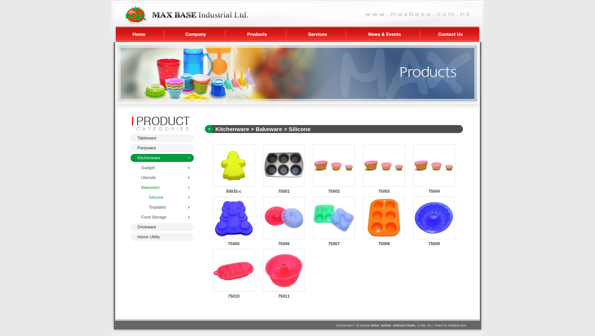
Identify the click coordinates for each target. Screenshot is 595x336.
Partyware (146, 148)
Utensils (148, 177)
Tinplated (157, 207)
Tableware (146, 138)
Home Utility (148, 237)
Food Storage (154, 217)
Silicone (156, 197)
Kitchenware (149, 157)
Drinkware (146, 227)
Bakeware (150, 187)
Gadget (148, 167)
